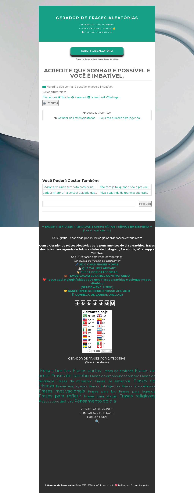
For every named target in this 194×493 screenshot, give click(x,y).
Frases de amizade (118, 371)
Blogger (125, 485)
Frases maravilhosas (138, 386)
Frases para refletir (60, 396)
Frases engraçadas (71, 386)
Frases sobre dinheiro (56, 401)
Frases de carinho (70, 375)
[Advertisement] (97, 147)
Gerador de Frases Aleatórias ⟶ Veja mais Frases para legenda (99, 118)
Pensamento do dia (95, 401)
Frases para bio (102, 391)
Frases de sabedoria (113, 381)
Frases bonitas (55, 370)
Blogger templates (140, 485)
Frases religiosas (137, 396)
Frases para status (100, 396)
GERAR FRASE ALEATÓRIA (97, 50)
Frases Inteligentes (104, 386)
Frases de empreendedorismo (114, 376)
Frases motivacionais (62, 391)
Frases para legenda (137, 391)
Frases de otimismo (74, 381)
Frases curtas (87, 370)
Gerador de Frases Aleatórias (97, 18)
